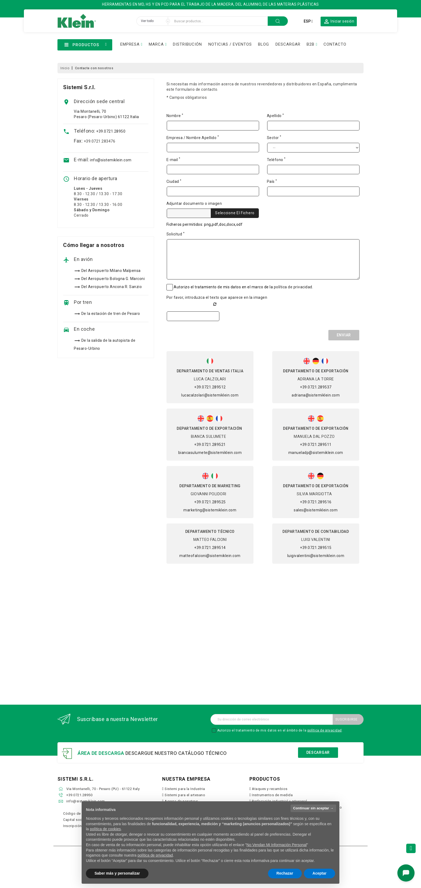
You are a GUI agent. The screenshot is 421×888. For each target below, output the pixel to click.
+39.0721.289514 (210, 547)
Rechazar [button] (285, 873)
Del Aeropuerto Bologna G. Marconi (113, 278)
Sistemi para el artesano (185, 795)
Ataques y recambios (270, 789)
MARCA (156, 44)
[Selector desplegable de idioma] (308, 21)
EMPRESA (130, 44)
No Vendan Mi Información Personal (276, 845)
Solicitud (175, 233)
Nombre (174, 115)
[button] (338, 21)
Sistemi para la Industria (185, 789)
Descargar (318, 752)
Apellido (275, 115)
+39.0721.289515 (316, 547)
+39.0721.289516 (316, 502)
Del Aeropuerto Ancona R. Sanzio (111, 287)
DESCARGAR (287, 44)
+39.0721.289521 (210, 444)
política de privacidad (293, 287)
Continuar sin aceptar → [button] (313, 808)
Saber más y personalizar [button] (117, 873)
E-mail (173, 159)
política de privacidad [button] (155, 855)
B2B (310, 44)
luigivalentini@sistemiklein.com (315, 556)
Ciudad (174, 181)
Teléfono (276, 159)
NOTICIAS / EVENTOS (230, 44)
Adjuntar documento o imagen (194, 203)
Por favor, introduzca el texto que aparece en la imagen (216, 297)
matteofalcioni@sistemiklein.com (210, 556)
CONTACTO (335, 44)
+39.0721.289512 (210, 387)
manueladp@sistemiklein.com (315, 452)
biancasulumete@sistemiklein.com (210, 452)
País (272, 181)
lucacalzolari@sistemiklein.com (209, 395)
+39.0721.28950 (110, 131)
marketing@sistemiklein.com (209, 510)
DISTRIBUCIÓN (187, 44)
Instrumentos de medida (272, 795)
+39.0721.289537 (316, 387)
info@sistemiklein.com (111, 160)
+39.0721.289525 (210, 502)
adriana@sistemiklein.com (316, 395)
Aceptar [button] (319, 873)
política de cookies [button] (105, 829)
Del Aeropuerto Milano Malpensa (111, 270)
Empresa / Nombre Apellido (192, 137)
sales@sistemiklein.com (315, 510)
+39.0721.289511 (316, 444)
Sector (274, 137)
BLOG (263, 44)
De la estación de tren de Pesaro (110, 313)
